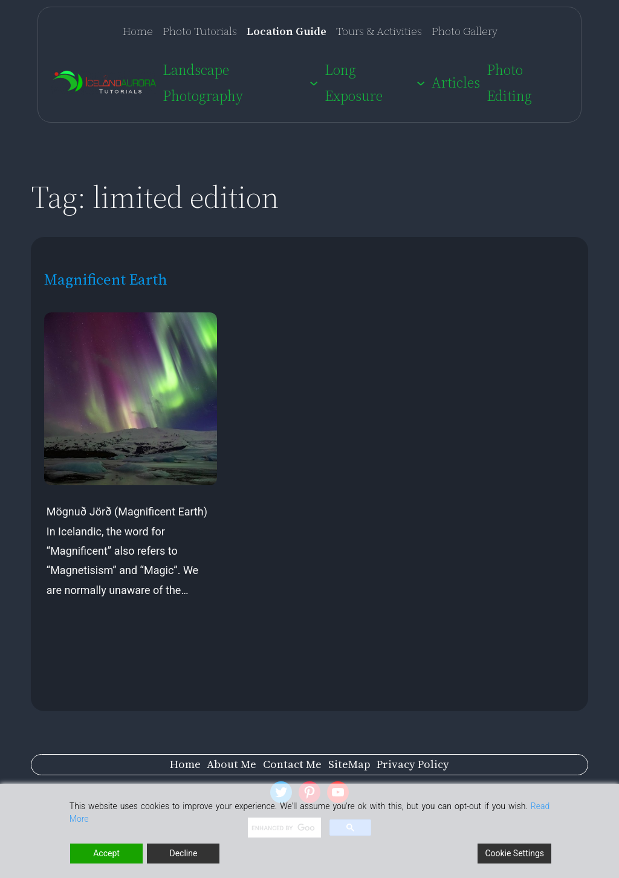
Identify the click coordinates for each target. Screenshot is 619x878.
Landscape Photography (203, 83)
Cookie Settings (514, 853)
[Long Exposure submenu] (420, 83)
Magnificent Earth (105, 279)
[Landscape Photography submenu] (314, 83)
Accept (106, 853)
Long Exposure (354, 83)
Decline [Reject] (183, 853)
